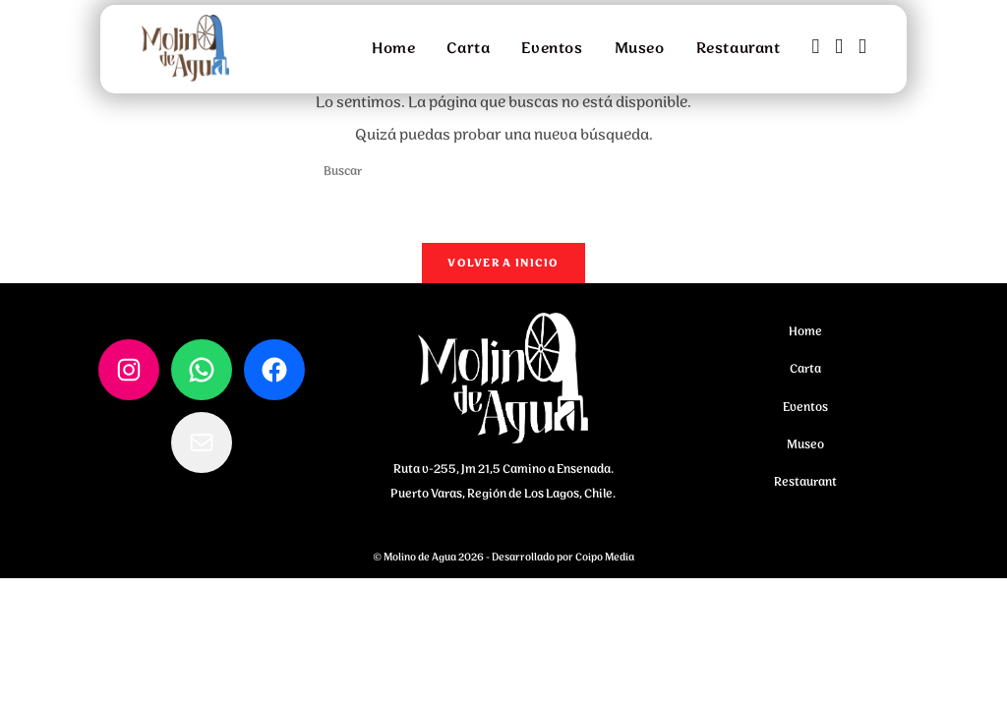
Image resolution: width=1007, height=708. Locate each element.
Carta (805, 376)
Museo (805, 451)
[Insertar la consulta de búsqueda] (503, 171)
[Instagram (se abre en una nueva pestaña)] (839, 47)
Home (805, 338)
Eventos (805, 414)
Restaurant (805, 489)
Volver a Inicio (503, 270)
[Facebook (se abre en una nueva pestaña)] (816, 47)
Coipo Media (604, 564)
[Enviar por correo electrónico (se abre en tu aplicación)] (862, 47)
